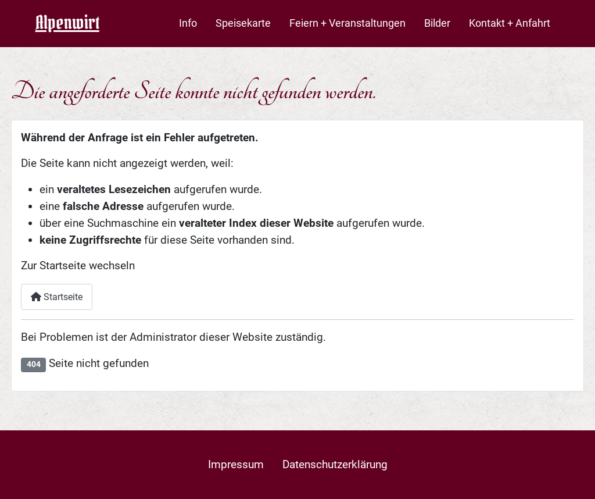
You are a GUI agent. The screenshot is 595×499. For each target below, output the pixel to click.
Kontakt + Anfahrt (509, 23)
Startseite (57, 296)
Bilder (437, 23)
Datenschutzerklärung (335, 464)
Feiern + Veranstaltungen (347, 23)
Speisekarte (243, 23)
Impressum (236, 464)
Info (188, 23)
